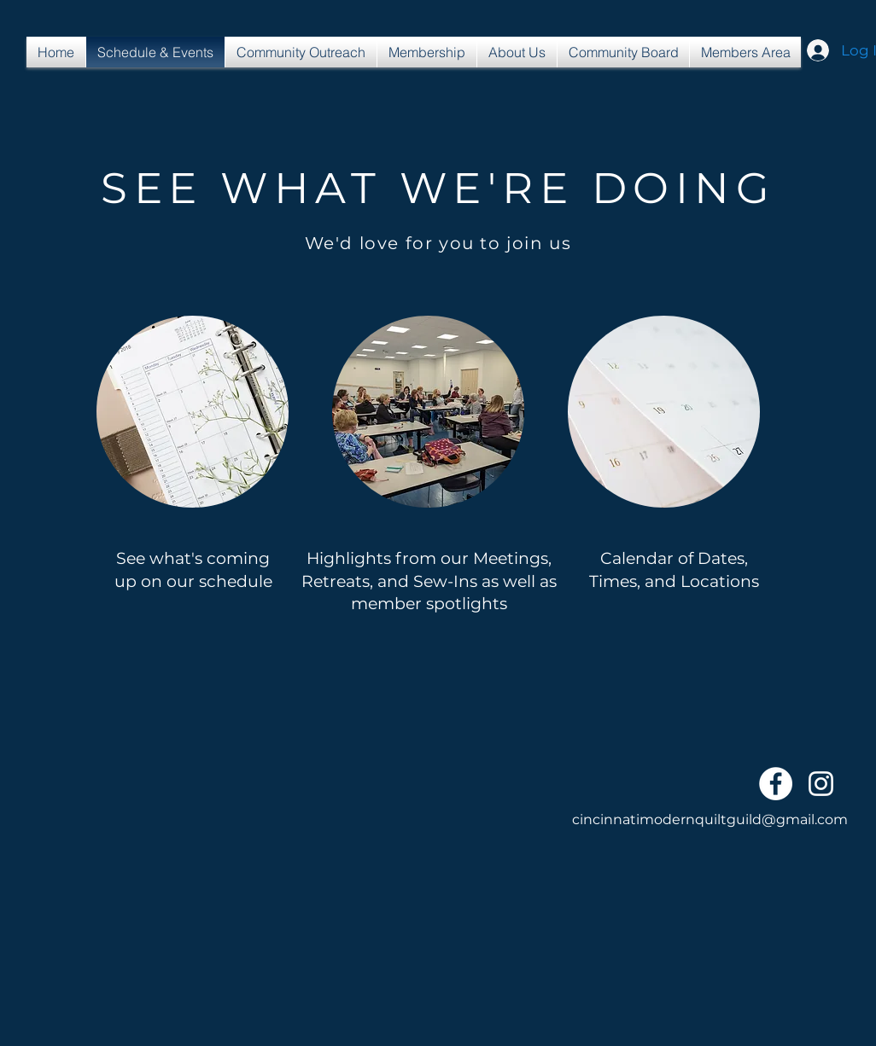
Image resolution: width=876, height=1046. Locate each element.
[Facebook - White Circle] (775, 783)
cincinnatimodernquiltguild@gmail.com (710, 819)
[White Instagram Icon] (821, 783)
